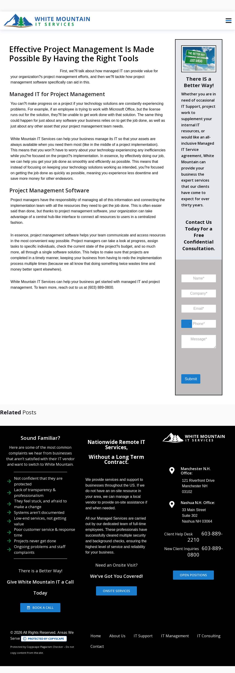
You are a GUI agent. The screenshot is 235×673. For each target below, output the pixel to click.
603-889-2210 (205, 536)
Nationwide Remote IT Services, (116, 444)
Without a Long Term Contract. (116, 459)
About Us (117, 635)
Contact (97, 646)
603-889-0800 (205, 551)
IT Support (143, 635)
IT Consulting (209, 635)
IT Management (175, 635)
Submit (191, 379)
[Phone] (198, 324)
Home (96, 635)
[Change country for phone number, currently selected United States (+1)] (186, 324)
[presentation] (205, 368)
